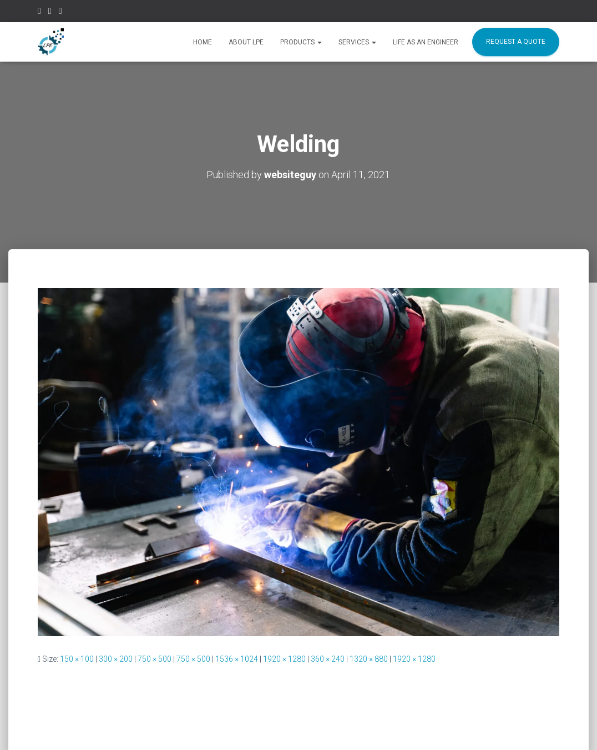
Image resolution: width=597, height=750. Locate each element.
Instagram (50, 12)
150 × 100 (77, 659)
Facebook (39, 12)
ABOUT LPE (246, 42)
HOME (202, 42)
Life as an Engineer (425, 42)
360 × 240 (328, 659)
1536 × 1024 (236, 659)
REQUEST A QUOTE (515, 42)
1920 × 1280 (284, 659)
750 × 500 (154, 659)
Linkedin (60, 12)
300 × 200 (116, 659)
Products (301, 42)
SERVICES (357, 42)
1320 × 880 (369, 659)
